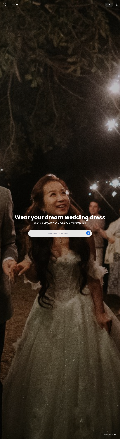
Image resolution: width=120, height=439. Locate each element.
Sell (108, 5)
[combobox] (60, 233)
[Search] (88, 233)
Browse (14, 5)
